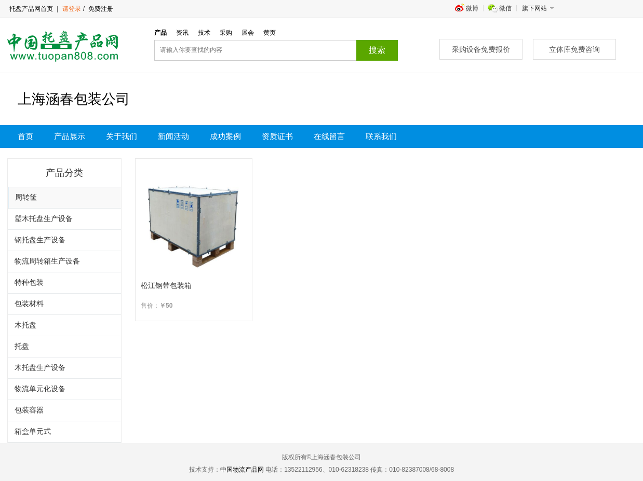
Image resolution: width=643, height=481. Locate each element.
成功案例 (225, 136)
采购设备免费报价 (481, 49)
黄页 (269, 32)
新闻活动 (173, 136)
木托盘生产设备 (40, 368)
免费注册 (100, 8)
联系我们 (381, 136)
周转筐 (26, 197)
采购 (226, 32)
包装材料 (29, 304)
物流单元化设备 (40, 389)
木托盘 (25, 325)
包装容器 (29, 410)
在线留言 (329, 136)
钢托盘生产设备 (40, 240)
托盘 (22, 346)
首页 (25, 136)
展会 (248, 32)
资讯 (182, 32)
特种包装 (29, 282)
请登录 (71, 8)
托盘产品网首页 (31, 8)
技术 (204, 32)
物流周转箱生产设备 (47, 261)
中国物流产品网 (242, 469)
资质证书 (277, 136)
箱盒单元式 (33, 431)
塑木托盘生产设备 (44, 219)
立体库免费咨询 (574, 49)
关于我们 (121, 136)
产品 (160, 32)
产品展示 (69, 136)
